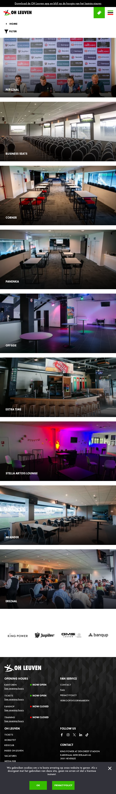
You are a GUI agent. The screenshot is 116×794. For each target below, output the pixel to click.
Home (13, 24)
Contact (65, 684)
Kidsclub (9, 745)
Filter (10, 31)
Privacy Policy (68, 695)
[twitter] (74, 735)
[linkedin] (80, 735)
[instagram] (68, 735)
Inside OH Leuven (13, 750)
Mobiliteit (10, 739)
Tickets (8, 734)
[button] (110, 12)
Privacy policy (63, 785)
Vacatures (10, 755)
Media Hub (10, 761)
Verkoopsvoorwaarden (74, 700)
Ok (38, 785)
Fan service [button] (68, 678)
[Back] (6, 23)
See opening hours (14, 688)
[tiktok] (87, 735)
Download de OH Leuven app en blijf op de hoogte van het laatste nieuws (58, 3)
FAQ (62, 690)
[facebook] (61, 735)
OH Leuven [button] (12, 728)
